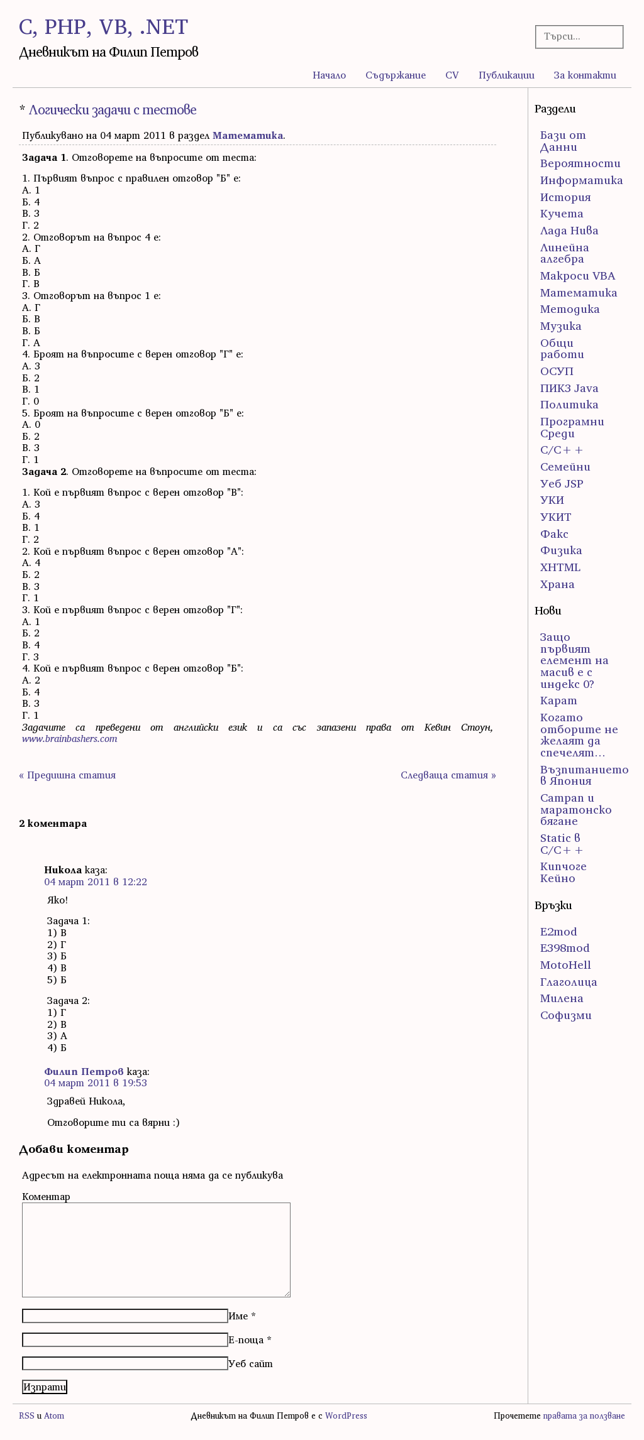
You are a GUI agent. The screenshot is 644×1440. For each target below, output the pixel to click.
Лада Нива (569, 230)
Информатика (581, 180)
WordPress (346, 1415)
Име (238, 1315)
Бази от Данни (563, 141)
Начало (329, 74)
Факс (554, 533)
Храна (557, 584)
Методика (570, 309)
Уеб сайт (250, 1363)
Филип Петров (84, 1071)
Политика (569, 404)
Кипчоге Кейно (563, 872)
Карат (558, 700)
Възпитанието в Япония (584, 775)
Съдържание (395, 74)
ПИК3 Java (569, 388)
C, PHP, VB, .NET (103, 26)
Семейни (565, 466)
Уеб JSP (562, 483)
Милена (562, 998)
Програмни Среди (572, 427)
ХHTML (560, 567)
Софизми (566, 1015)
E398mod (565, 948)
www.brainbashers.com (69, 738)
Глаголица (568, 981)
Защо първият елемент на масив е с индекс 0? (574, 660)
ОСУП (557, 371)
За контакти (585, 74)
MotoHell (565, 964)
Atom (54, 1415)
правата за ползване (584, 1415)
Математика (248, 135)
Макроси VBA (578, 275)
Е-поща (246, 1339)
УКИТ (556, 517)
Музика (561, 326)
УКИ (552, 500)
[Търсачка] (576, 36)
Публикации (507, 74)
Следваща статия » (448, 774)
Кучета (562, 213)
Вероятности (580, 163)
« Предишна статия (67, 774)
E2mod (558, 931)
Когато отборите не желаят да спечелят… (579, 735)
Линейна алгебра (564, 253)
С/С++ (562, 449)
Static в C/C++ (562, 844)
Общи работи (562, 348)
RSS (27, 1415)
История (565, 197)
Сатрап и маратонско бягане (576, 809)
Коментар (46, 1196)
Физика (561, 550)
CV (452, 74)
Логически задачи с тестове (112, 109)
